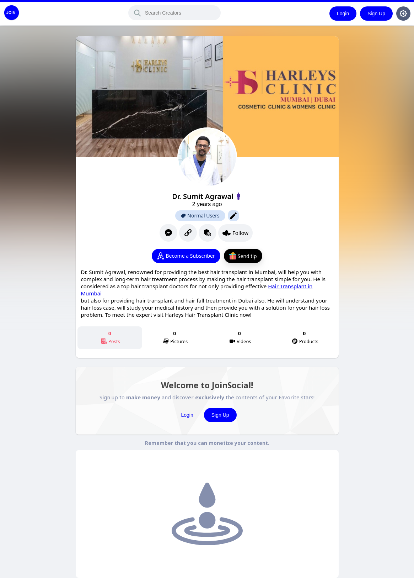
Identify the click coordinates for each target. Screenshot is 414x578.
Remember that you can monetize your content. (207, 443)
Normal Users (200, 215)
